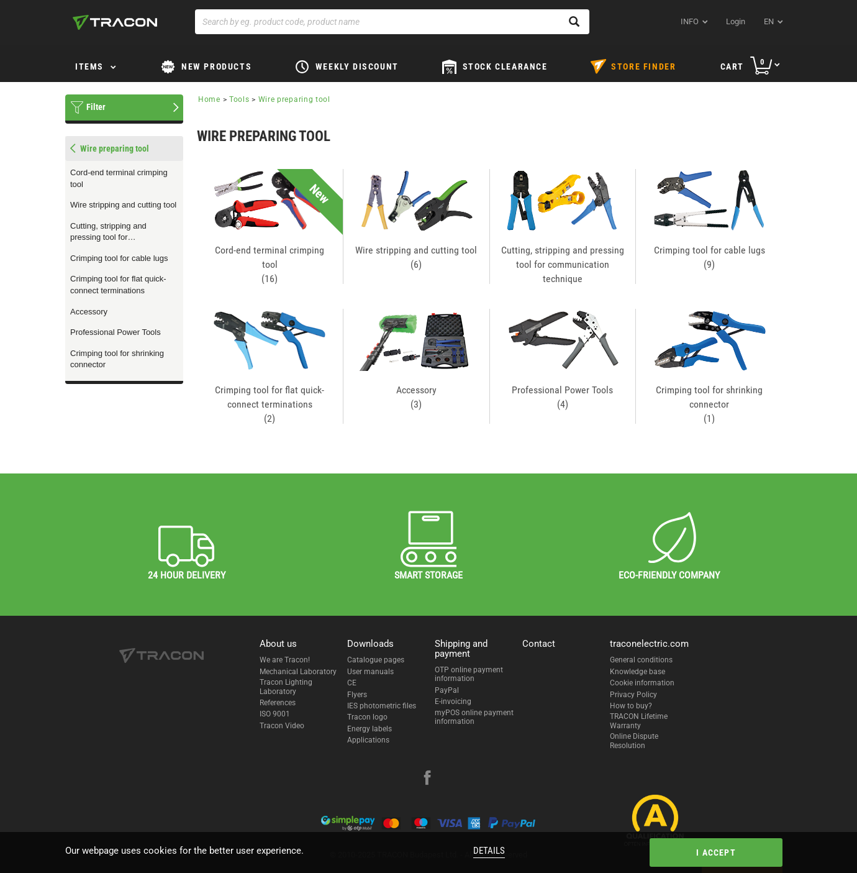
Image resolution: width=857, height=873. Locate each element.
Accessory (88, 311)
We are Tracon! (285, 660)
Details (489, 850)
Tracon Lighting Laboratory (286, 686)
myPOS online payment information (474, 717)
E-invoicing (453, 701)
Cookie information (642, 683)
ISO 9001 (275, 714)
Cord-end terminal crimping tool (119, 178)
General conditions (641, 660)
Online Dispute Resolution (634, 740)
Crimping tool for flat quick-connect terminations (118, 284)
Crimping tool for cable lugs (119, 258)
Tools (239, 99)
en (769, 21)
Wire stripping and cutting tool (123, 204)
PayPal (447, 690)
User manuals (370, 671)
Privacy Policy (633, 694)
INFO (690, 21)
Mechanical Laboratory (298, 671)
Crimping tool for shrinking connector (117, 359)
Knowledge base (637, 671)
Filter (96, 107)
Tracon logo (367, 717)
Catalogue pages (375, 660)
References (278, 702)
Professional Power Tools (115, 332)
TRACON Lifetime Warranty (639, 720)
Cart (732, 66)
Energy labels (369, 728)
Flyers (357, 694)
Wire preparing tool (294, 99)
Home (209, 99)
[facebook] (427, 779)
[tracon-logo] (115, 22)
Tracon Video (282, 725)
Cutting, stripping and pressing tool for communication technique (115, 232)
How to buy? (631, 706)
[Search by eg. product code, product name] (392, 21)
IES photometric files (381, 706)
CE (351, 683)
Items (89, 66)
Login (735, 21)
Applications (368, 740)
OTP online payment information (469, 674)
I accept (716, 852)
